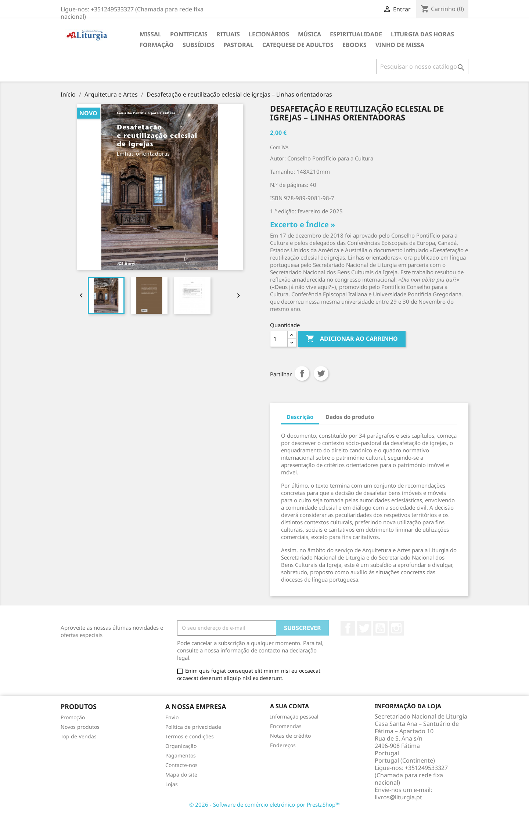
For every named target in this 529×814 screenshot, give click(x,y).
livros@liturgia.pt (398, 797)
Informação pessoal (294, 716)
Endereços (283, 745)
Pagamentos (180, 755)
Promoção (73, 717)
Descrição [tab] (300, 416)
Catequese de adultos (298, 45)
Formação (157, 45)
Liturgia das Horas (422, 34)
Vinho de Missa (399, 45)
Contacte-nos (181, 764)
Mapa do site (181, 774)
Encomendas (286, 726)
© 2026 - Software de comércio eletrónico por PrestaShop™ (264, 804)
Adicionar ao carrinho (352, 339)
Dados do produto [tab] (349, 416)
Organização (181, 745)
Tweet (321, 373)
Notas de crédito (290, 735)
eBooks (354, 45)
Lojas (171, 784)
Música (309, 34)
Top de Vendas (79, 736)
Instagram (396, 628)
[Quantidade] (279, 339)
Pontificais (189, 34)
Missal (150, 34)
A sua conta (289, 706)
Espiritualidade (356, 34)
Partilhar (302, 373)
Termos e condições (189, 736)
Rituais (228, 34)
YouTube (380, 628)
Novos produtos (80, 726)
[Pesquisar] (422, 66)
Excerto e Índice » (302, 224)
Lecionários (269, 34)
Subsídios (199, 45)
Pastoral (238, 45)
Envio (172, 717)
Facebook (348, 628)
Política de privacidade (193, 726)
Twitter (364, 628)
